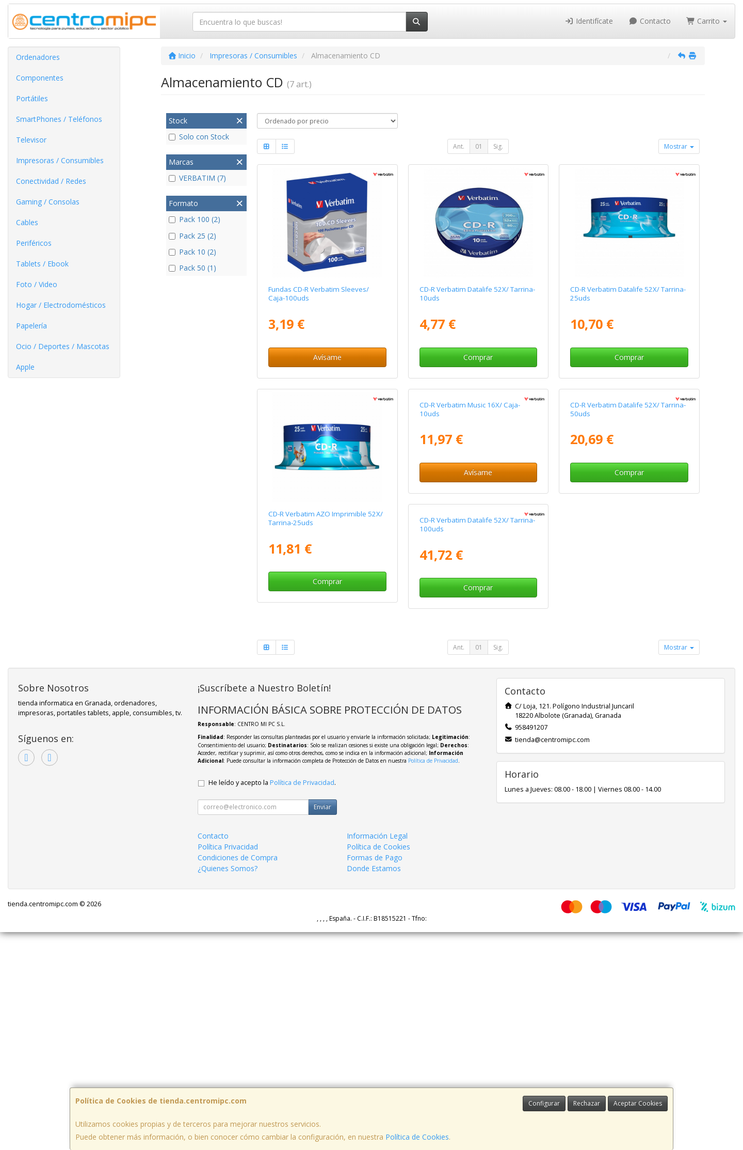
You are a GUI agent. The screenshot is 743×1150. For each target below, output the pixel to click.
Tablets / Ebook (42, 264)
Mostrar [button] (679, 146)
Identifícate (589, 21)
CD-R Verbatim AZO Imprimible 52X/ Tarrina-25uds (325, 518)
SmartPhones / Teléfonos (59, 119)
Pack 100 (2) (194, 219)
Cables (27, 222)
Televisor (31, 140)
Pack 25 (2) (192, 236)
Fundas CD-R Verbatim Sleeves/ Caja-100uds (318, 294)
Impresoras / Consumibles (60, 160)
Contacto (649, 21)
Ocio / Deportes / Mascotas (62, 346)
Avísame (327, 357)
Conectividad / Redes (51, 181)
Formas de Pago (374, 1075)
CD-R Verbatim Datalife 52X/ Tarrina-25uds (628, 294)
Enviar (322, 1024)
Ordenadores (38, 57)
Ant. (458, 146)
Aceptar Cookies (637, 1103)
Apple (25, 367)
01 (478, 146)
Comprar (478, 357)
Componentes (39, 78)
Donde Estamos (374, 1086)
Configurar (544, 1103)
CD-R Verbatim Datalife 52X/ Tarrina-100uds (326, 742)
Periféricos (34, 243)
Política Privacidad (228, 1064)
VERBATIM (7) (197, 178)
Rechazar (586, 1103)
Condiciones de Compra (238, 1075)
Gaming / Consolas (47, 202)
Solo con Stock (199, 136)
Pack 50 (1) (192, 268)
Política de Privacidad (433, 978)
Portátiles (32, 98)
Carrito (707, 21)
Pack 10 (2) (192, 252)
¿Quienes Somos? (227, 1086)
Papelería (31, 325)
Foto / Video (36, 284)
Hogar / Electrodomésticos (61, 305)
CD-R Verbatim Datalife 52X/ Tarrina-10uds (477, 294)
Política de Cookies (417, 1137)
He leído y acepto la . (272, 1000)
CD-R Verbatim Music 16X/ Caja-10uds (469, 518)
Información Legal (377, 1054)
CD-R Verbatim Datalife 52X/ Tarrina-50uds (628, 518)
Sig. (498, 146)
